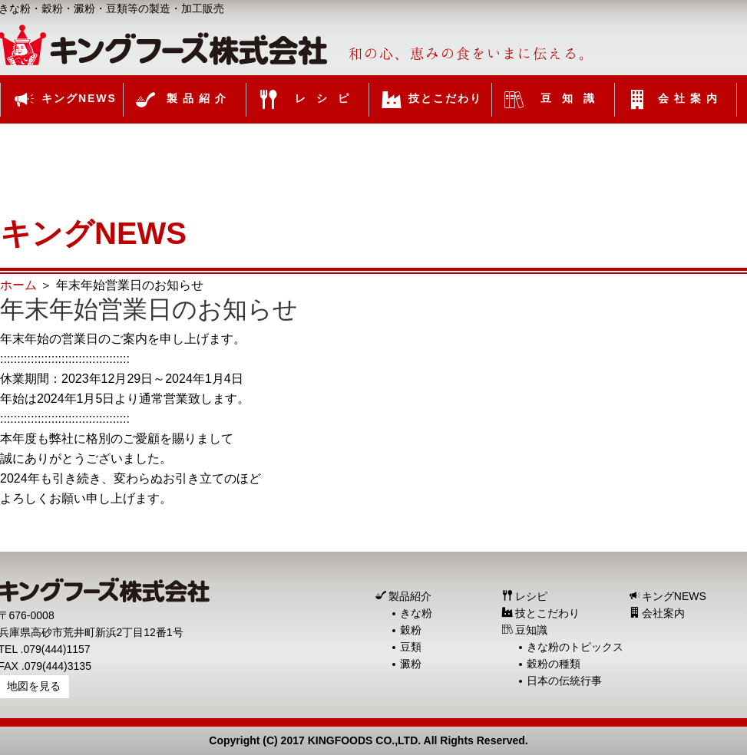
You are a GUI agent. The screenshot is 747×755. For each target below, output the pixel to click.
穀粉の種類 (553, 664)
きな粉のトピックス (575, 647)
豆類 (410, 647)
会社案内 (663, 613)
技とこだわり (547, 613)
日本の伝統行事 (564, 680)
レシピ (531, 596)
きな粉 (416, 613)
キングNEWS (674, 596)
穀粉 (410, 630)
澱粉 (410, 664)
